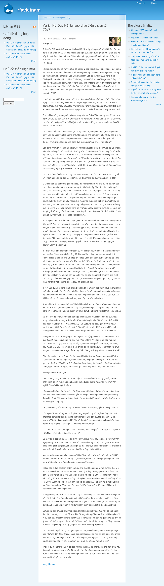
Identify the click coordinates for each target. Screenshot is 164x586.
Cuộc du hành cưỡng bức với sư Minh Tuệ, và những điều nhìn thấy (145, 59)
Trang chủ (47, 18)
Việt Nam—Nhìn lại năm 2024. (144, 38)
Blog (55, 18)
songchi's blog (64, 18)
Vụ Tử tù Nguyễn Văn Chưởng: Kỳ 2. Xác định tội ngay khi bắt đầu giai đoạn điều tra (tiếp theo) (21, 46)
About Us (141, 3)
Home (153, 3)
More (33, 61)
